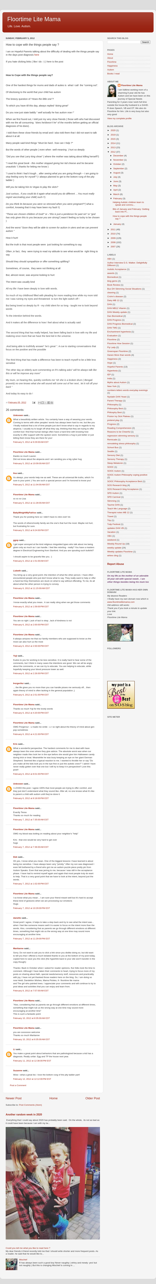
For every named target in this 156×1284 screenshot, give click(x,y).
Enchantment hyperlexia (119, 331)
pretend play (113, 420)
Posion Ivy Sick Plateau (118, 416)
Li (14, 1049)
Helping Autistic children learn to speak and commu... (128, 203)
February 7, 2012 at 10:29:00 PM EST (31, 908)
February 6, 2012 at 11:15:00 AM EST (31, 588)
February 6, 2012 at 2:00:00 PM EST (31, 624)
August (117, 173)
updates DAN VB (115, 528)
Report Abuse (115, 564)
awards (110, 273)
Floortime (111, 62)
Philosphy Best (114, 412)
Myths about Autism (116, 382)
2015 (113, 139)
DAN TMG (112, 328)
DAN (109, 304)
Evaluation (112, 335)
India (109, 378)
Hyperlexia (112, 370)
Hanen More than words (119, 355)
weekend (111, 540)
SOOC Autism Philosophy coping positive (127, 475)
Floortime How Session (118, 343)
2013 (113, 147)
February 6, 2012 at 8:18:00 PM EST (31, 798)
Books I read (113, 73)
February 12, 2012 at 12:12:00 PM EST (32, 1079)
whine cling (112, 555)
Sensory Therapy (115, 459)
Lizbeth (17, 570)
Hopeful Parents (115, 367)
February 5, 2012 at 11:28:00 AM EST (31, 503)
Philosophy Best (115, 408)
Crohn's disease (115, 296)
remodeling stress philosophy (121, 443)
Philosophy (112, 404)
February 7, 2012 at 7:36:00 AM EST (31, 847)
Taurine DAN (113, 505)
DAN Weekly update (117, 312)
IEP (109, 374)
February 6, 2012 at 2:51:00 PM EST (31, 695)
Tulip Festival (113, 524)
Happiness (112, 66)
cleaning (111, 292)
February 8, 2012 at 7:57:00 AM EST (31, 990)
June (116, 181)
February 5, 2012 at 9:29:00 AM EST (31, 442)
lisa (15, 473)
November (118, 160)
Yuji (15, 656)
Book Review (113, 285)
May (115, 185)
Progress (111, 424)
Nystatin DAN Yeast (116, 397)
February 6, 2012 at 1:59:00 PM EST (31, 606)
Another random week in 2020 (24, 1114)
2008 (113, 242)
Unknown (18, 415)
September (119, 168)
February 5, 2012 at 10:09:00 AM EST (31, 463)
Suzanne (17, 1070)
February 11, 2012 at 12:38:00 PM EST (32, 1061)
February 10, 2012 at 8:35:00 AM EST (31, 1018)
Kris (15, 744)
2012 (113, 152)
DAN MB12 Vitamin (116, 308)
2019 (113, 135)
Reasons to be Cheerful (118, 432)
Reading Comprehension (119, 428)
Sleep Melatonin (115, 463)
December (118, 155)
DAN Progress (114, 320)
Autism (110, 69)
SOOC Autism (114, 471)
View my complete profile (119, 118)
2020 (113, 130)
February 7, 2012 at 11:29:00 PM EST (31, 938)
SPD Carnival (113, 497)
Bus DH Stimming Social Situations (124, 289)
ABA (109, 259)
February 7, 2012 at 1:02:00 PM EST (31, 883)
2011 (113, 229)
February (118, 198)
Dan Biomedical (115, 316)
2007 (113, 246)
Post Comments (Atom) (30, 1105)
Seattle (110, 451)
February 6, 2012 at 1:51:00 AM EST (31, 561)
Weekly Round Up (116, 544)
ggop (16, 540)
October (117, 164)
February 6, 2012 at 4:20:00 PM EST (31, 713)
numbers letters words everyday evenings (127, 390)
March (116, 194)
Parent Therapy (114, 400)
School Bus (112, 447)
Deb (15, 857)
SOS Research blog (117, 485)
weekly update (114, 547)
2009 (113, 238)
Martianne (18, 948)
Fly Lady (111, 347)
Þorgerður (18, 683)
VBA (109, 536)
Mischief (23, 1259)
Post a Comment (18, 1085)
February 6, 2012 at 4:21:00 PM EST (31, 734)
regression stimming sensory (121, 435)
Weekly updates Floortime (120, 551)
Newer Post (14, 1098)
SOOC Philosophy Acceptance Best (124, 481)
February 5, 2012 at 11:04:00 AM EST (31, 484)
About (110, 58)
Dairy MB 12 (113, 300)
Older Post (92, 1098)
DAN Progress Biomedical (120, 324)
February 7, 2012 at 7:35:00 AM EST (31, 819)
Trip (109, 520)
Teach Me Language (117, 508)
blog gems (112, 281)
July (115, 177)
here (36, 54)
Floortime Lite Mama (34, 19)
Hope (109, 363)
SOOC (110, 467)
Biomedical (112, 277)
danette (17, 918)
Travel (110, 516)
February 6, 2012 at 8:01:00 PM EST (31, 774)
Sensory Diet (113, 455)
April (115, 190)
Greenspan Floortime (117, 351)
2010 (113, 233)
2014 (113, 143)
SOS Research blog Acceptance (123, 489)
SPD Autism (113, 493)
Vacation (111, 532)
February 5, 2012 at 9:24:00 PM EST (31, 530)
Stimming (111, 501)
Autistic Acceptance (116, 269)
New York (112, 386)
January (117, 224)
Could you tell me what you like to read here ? (28, 1248)
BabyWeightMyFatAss (24, 512)
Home (53, 1098)
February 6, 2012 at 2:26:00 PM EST (31, 673)
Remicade (112, 439)
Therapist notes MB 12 (118, 512)
